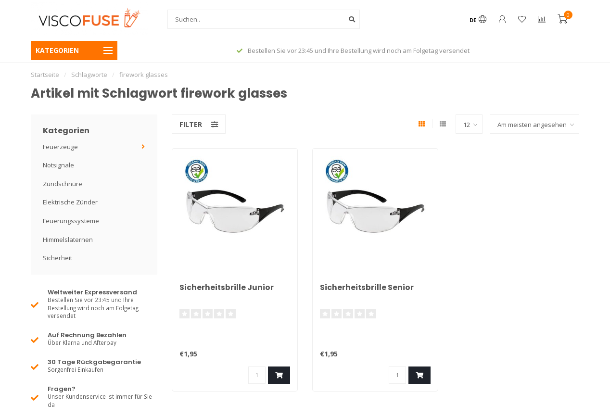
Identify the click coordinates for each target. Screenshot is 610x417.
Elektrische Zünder (70, 202)
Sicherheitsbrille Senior (367, 287)
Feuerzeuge (60, 146)
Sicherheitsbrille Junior (226, 287)
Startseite (45, 74)
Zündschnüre (62, 183)
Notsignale (58, 165)
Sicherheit (57, 257)
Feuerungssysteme (71, 220)
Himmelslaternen (68, 239)
